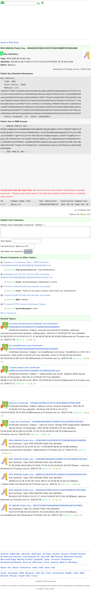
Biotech (4, 578)
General (65, 556)
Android (5, 556)
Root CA (27, 565)
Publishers (66, 562)
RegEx (68, 575)
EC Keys (47, 556)
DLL (43, 575)
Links (76, 575)
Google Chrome (78, 556)
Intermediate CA (31, 559)
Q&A (82, 575)
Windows (72, 565)
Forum (34, 578)
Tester (4, 575)
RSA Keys (14, 43)
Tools (46, 565)
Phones (13, 578)
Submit (28, 254)
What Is (63, 565)
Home (3, 43)
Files (48, 575)
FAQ (28, 578)
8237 (5, 204)
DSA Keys (37, 556)
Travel (21, 578)
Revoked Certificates (11, 565)
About (15, 570)
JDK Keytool (56, 559)
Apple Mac (15, 556)
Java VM (45, 559)
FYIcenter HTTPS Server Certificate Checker (24, 307)
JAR (38, 575)
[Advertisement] (45, 23)
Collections (25, 570)
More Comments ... (10, 315)
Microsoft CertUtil (73, 559)
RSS (41, 570)
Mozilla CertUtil (25, 562)
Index (35, 570)
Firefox (56, 556)
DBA (22, 575)
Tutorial (54, 565)
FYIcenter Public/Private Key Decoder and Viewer (27, 289)
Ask (53, 570)
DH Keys (26, 556)
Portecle (56, 562)
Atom (47, 570)
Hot (9, 570)
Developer (13, 575)
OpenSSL (38, 562)
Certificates (58, 575)
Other (47, 562)
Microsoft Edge (8, 562)
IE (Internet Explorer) (11, 559)
